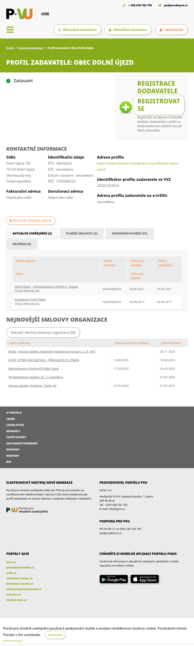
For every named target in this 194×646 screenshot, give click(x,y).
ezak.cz (11, 573)
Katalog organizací (31, 48)
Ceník (10, 419)
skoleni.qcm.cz (16, 600)
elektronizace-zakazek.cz (23, 589)
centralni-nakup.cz (19, 578)
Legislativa (15, 425)
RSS (8, 462)
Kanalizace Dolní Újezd (30, 299)
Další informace (13, 641)
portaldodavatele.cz (20, 567)
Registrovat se (158, 105)
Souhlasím (55, 635)
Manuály (13, 431)
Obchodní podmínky (22, 443)
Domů (10, 48)
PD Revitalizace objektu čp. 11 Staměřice (35, 377)
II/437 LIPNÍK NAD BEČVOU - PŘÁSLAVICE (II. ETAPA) (43, 360)
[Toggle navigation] (10, 29)
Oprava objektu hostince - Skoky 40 (32, 386)
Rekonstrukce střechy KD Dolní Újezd (33, 369)
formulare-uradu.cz (19, 583)
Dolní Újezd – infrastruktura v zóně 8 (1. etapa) (46, 287)
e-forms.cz (13, 594)
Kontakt (12, 456)
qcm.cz (11, 562)
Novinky (13, 449)
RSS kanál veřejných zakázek (32, 220)
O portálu (14, 412)
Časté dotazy (16, 437)
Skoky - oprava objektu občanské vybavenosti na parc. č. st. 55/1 (52, 351)
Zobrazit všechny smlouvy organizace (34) (43, 332)
